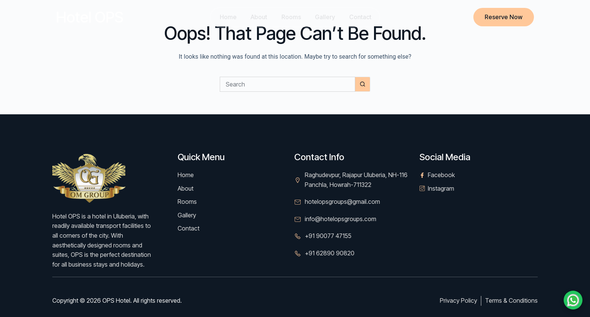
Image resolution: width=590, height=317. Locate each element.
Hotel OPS (89, 17)
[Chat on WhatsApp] (573, 300)
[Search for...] (287, 84)
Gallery (326, 17)
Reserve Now (504, 17)
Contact (362, 17)
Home (225, 17)
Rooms (291, 17)
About (257, 17)
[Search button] (362, 84)
